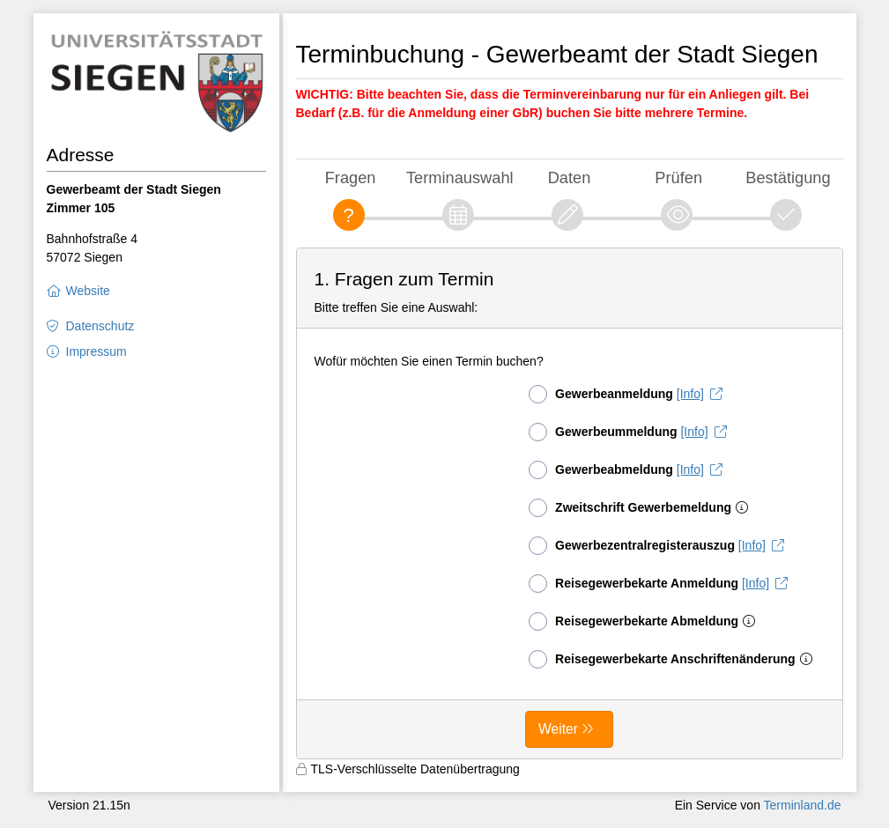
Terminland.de (802, 805)
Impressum (96, 351)
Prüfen (678, 177)
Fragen (350, 177)
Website (88, 291)
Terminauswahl (460, 177)
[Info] (690, 394)
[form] (569, 503)
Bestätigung (787, 177)
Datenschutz (100, 326)
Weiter (558, 728)
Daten (569, 177)
